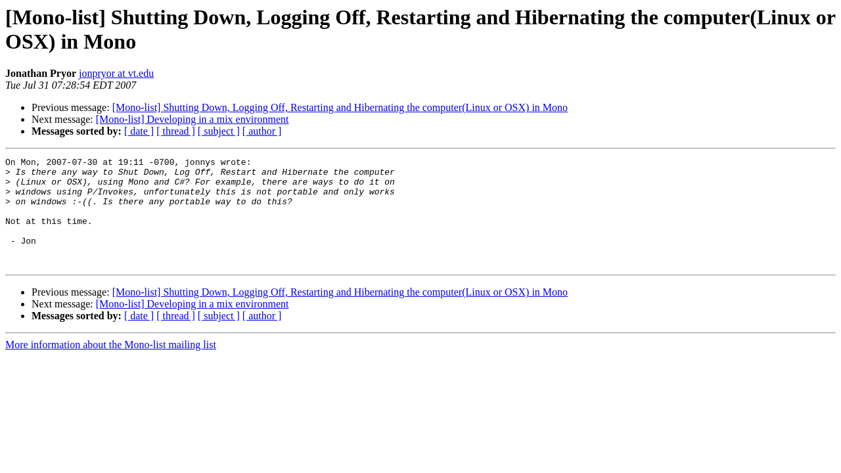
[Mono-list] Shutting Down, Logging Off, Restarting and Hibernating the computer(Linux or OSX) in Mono (340, 107)
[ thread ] (175, 131)
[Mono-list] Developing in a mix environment (192, 119)
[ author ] (262, 131)
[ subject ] (219, 131)
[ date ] (139, 131)
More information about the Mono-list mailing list (110, 366)
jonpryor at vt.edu (116, 73)
